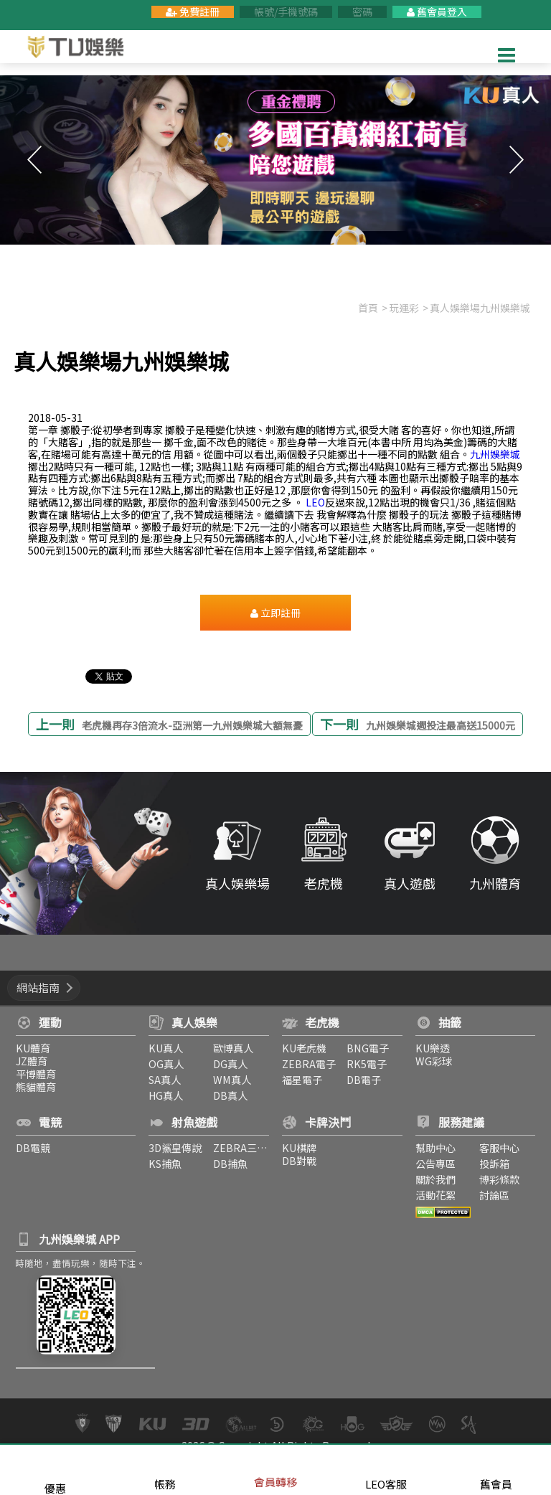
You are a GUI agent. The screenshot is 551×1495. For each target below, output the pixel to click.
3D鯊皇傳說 (174, 1147)
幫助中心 (436, 1147)
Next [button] (516, 160)
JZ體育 (29, 1060)
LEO (315, 502)
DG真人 (230, 1063)
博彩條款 (501, 1179)
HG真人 (165, 1095)
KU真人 (165, 1047)
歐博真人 (233, 1047)
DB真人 (230, 1095)
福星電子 (302, 1079)
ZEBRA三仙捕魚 (250, 1147)
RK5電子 (367, 1063)
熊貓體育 (34, 1086)
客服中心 (501, 1147)
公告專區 (436, 1163)
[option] (275, 160)
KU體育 (31, 1047)
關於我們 (436, 1179)
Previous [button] (34, 160)
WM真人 (232, 1079)
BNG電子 (368, 1047)
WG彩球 (434, 1060)
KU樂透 (433, 1047)
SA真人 (164, 1079)
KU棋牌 (299, 1147)
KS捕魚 (164, 1163)
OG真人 (165, 1063)
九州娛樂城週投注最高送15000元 (440, 726)
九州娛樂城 (495, 454)
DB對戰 (299, 1160)
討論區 (496, 1194)
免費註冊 (193, 11)
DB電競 (31, 1147)
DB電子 (364, 1079)
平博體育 (34, 1073)
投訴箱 (496, 1163)
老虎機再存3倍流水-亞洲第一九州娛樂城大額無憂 (192, 726)
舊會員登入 (437, 11)
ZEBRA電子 (309, 1063)
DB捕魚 (230, 1163)
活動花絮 (436, 1194)
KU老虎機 (304, 1047)
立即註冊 (275, 612)
